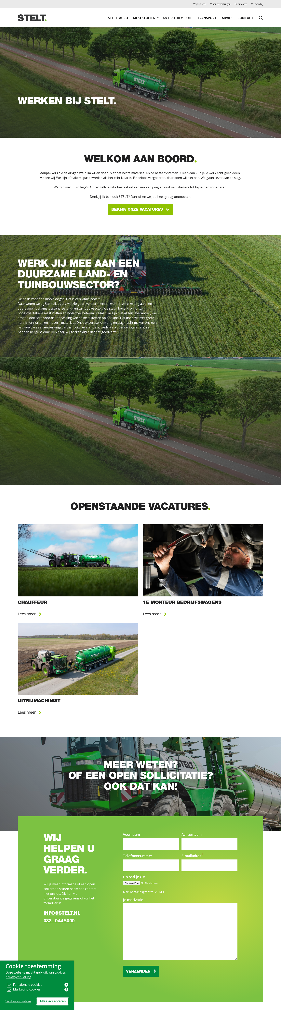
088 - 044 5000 (59, 920)
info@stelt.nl (62, 913)
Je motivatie (133, 899)
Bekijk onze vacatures (140, 209)
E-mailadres (192, 855)
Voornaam (131, 834)
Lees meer (29, 614)
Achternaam (191, 834)
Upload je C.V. (134, 876)
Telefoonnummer (137, 855)
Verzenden (141, 971)
